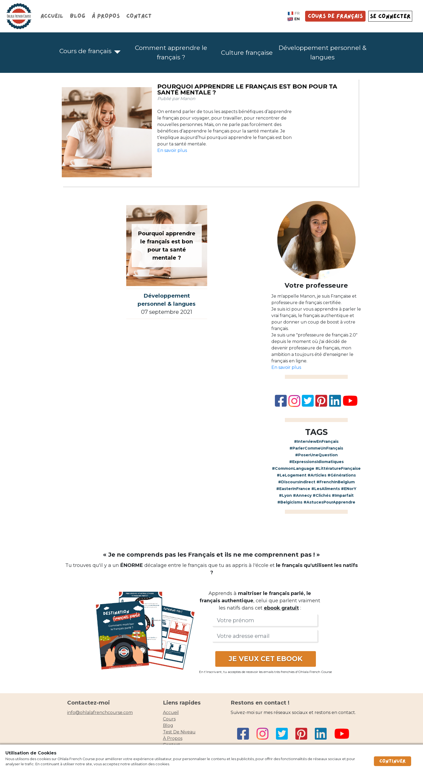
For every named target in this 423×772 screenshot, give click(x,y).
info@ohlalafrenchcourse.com (100, 712)
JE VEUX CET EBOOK (265, 659)
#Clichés (322, 495)
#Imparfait (343, 495)
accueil (171, 712)
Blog (77, 16)
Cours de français (335, 16)
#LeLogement (291, 475)
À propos (106, 16)
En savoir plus (172, 150)
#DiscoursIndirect (296, 481)
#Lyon (285, 495)
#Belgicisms (289, 502)
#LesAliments (325, 488)
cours (169, 719)
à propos (172, 738)
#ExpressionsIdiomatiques (316, 461)
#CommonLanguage (293, 468)
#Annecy (302, 495)
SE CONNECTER (390, 16)
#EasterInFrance (293, 488)
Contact (139, 16)
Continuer (392, 761)
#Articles (317, 475)
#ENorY (348, 488)
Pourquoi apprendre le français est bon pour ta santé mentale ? (247, 89)
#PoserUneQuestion (316, 455)
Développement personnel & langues (322, 52)
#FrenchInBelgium (335, 481)
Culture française (247, 52)
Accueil (51, 16)
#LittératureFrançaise (338, 468)
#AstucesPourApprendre (329, 502)
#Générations (342, 475)
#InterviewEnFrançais (316, 441)
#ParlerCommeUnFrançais (316, 448)
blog (168, 725)
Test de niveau (179, 731)
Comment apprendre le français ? (171, 52)
